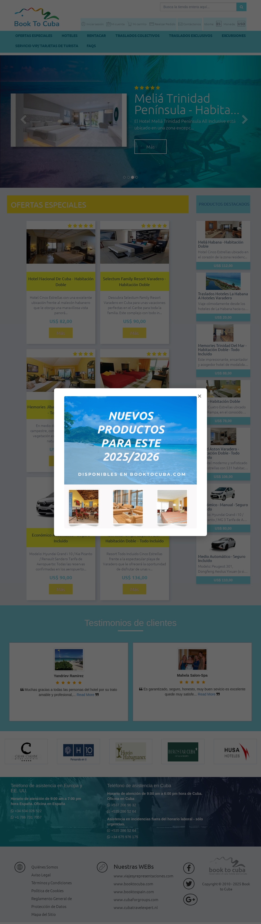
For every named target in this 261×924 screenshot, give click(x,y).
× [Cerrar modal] (200, 396)
